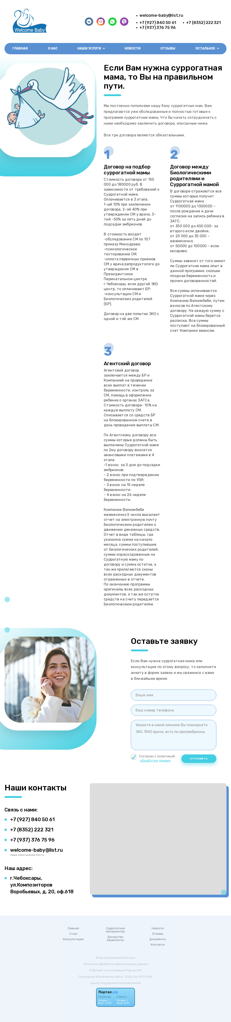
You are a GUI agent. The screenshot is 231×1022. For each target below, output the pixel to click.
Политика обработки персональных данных (115, 964)
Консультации (73, 939)
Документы (157, 939)
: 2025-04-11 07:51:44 (137, 976)
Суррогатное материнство (115, 930)
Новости (133, 48)
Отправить (199, 758)
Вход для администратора (115, 957)
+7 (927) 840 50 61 (157, 22)
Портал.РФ (134, 970)
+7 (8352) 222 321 (203, 22)
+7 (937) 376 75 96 (157, 27)
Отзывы (167, 48)
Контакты (158, 944)
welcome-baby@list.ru (161, 15)
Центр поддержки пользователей (115, 983)
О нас (53, 48)
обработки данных (155, 761)
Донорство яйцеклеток (115, 938)
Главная (20, 48)
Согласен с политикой (153, 758)
